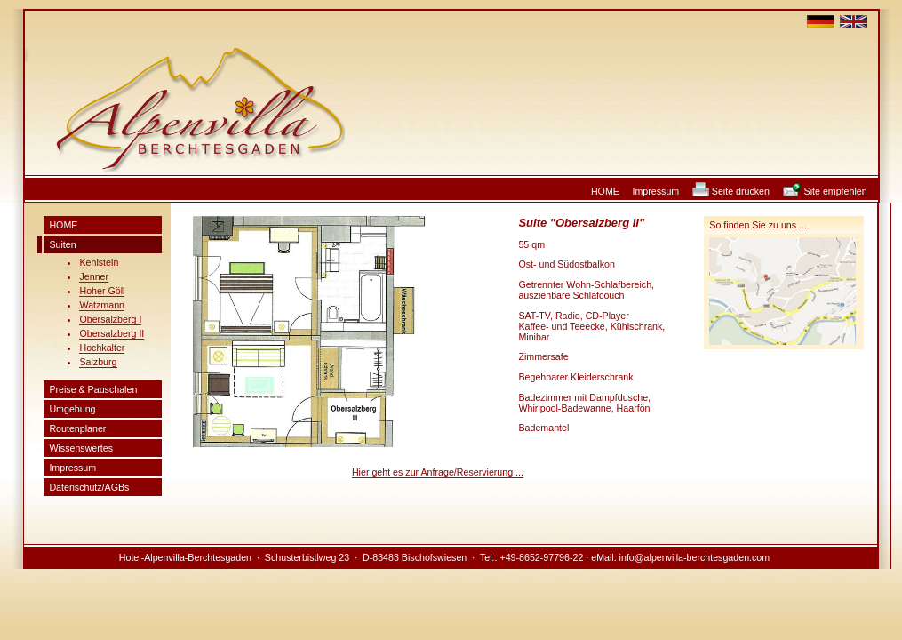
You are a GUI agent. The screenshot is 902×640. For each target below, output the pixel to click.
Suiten (62, 244)
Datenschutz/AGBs (89, 487)
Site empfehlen (835, 191)
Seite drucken (741, 191)
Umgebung (72, 409)
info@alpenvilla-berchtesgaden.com (694, 557)
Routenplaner (77, 428)
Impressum (656, 191)
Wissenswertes (81, 448)
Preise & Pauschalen (93, 389)
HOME (605, 191)
